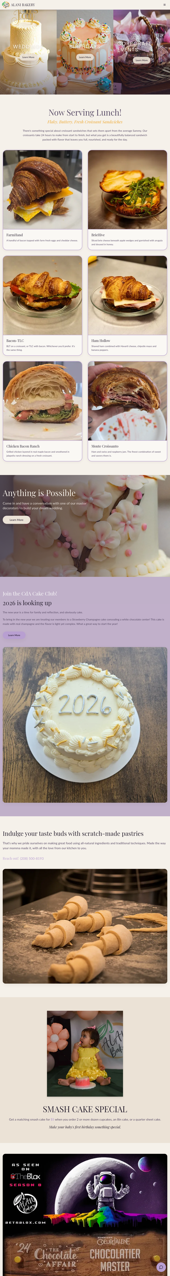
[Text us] (161, 1267)
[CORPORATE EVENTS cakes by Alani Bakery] (141, 52)
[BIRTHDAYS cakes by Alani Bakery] (85, 52)
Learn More (28, 57)
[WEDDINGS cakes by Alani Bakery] (28, 52)
